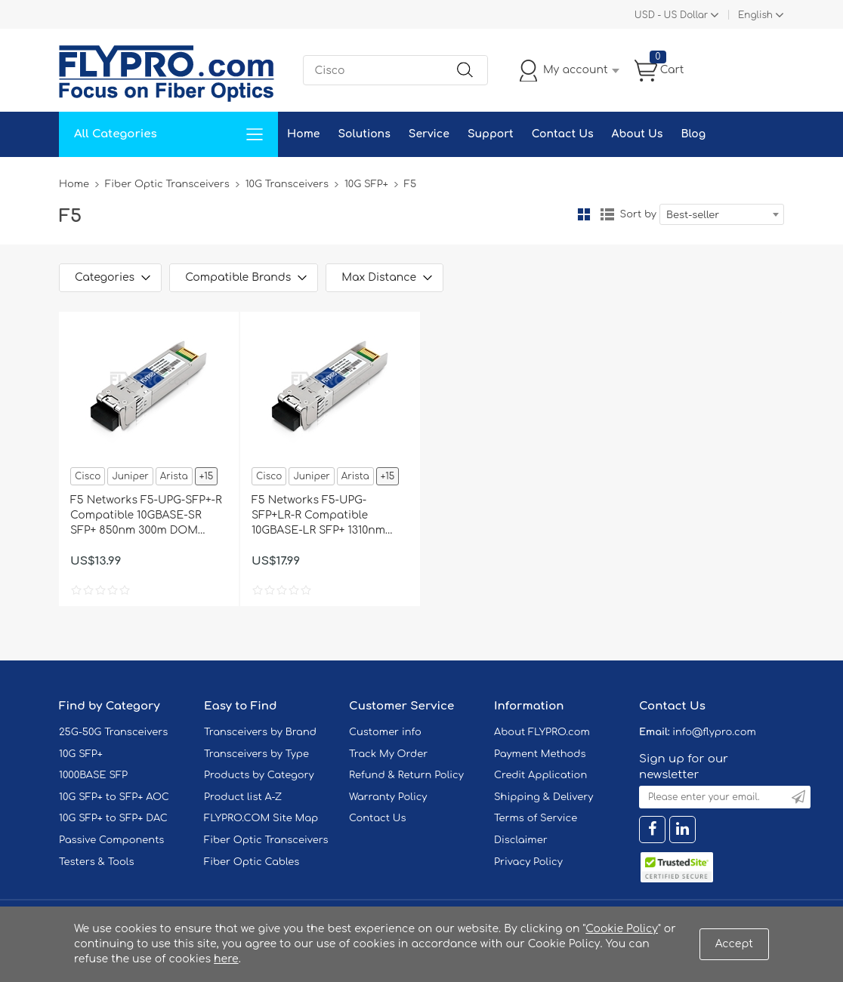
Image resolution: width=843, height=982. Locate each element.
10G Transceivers (287, 184)
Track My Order (388, 754)
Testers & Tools (96, 862)
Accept (734, 944)
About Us (637, 134)
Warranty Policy (388, 797)
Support (491, 134)
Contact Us (563, 134)
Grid (584, 214)
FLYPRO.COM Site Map (261, 818)
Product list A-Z (243, 797)
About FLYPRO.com (542, 732)
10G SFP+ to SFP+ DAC (113, 818)
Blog (693, 134)
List (607, 214)
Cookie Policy (621, 928)
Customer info (385, 732)
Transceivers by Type (256, 754)
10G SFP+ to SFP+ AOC (114, 797)
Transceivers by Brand (260, 732)
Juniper (130, 476)
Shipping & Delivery (543, 797)
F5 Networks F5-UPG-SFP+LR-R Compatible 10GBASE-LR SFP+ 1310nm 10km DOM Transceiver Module (318, 516)
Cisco (87, 476)
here (226, 959)
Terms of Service (535, 818)
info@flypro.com (714, 732)
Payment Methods (540, 754)
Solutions (364, 134)
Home (303, 134)
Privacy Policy (528, 862)
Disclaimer (521, 840)
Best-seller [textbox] (692, 215)
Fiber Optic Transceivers (167, 184)
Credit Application (540, 775)
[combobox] (721, 214)
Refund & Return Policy (406, 775)
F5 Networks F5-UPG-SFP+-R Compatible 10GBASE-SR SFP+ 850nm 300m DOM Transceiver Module (146, 516)
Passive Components (111, 840)
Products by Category (259, 775)
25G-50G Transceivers (113, 732)
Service (429, 134)
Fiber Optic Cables (251, 862)
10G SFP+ (366, 184)
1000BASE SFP (93, 775)
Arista (174, 476)
